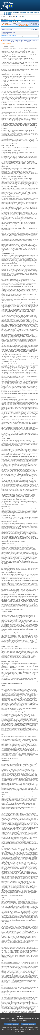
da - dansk (10, 12)
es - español (6, 12)
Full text (21, 16)
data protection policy (18, 1032)
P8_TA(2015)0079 (34, 24)
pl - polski (34, 12)
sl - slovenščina (6, 14)
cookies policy (30, 1032)
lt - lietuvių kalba (27, 12)
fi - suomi (8, 14)
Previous (10, 16)
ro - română (38, 12)
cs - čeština (8, 12)
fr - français (18, 12)
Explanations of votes (23, 25)
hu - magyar (29, 12)
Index (4, 16)
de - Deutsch (11, 12)
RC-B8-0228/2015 (6, 24)
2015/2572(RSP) (10, 19)
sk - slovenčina (4, 14)
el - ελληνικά (15, 12)
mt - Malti (31, 12)
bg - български (4, 12)
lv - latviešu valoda (25, 12)
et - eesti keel (13, 12)
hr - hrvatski (22, 12)
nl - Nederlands (32, 12)
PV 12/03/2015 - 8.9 (22, 24)
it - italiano (24, 12)
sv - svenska (10, 14)
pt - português (36, 12)
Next (14, 16)
